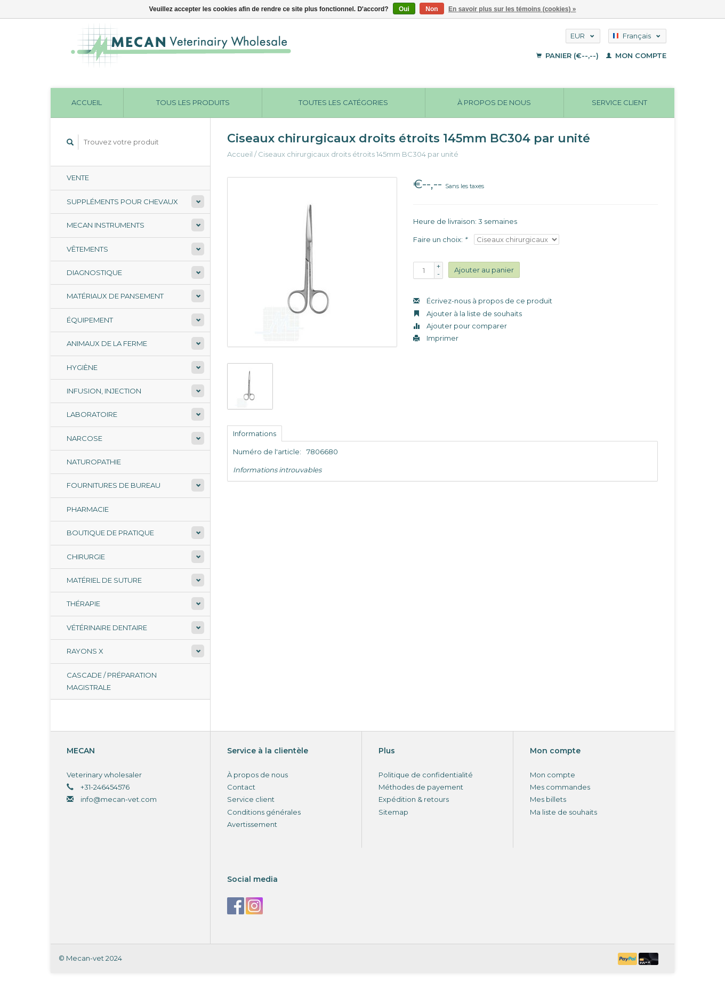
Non (431, 9)
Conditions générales (264, 812)
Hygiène (82, 367)
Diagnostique (94, 272)
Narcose (84, 438)
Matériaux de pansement (115, 296)
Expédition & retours (413, 799)
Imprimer (435, 338)
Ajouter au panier (484, 270)
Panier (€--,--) (568, 55)
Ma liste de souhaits (563, 812)
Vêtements (87, 249)
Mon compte (636, 55)
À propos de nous (494, 102)
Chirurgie (86, 556)
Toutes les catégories (343, 102)
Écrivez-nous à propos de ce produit (482, 300)
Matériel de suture (104, 580)
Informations (254, 433)
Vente (78, 177)
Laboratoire (92, 414)
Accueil (86, 102)
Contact (241, 787)
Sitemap (393, 812)
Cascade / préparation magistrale (112, 681)
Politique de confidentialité (425, 774)
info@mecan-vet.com (118, 799)
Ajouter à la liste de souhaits (467, 313)
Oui (404, 9)
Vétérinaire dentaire (107, 627)
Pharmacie (88, 509)
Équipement (90, 320)
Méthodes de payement (420, 787)
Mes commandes (560, 787)
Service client (619, 102)
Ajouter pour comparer (460, 325)
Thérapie (83, 603)
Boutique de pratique (110, 532)
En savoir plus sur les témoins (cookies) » (512, 9)
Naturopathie (94, 461)
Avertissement (252, 824)
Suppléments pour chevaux (122, 201)
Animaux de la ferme (107, 343)
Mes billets (548, 799)
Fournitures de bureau (113, 485)
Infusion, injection (104, 391)
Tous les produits (193, 102)
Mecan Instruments (105, 225)
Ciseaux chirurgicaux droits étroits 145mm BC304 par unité (358, 154)
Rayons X (85, 651)
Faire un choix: (440, 239)
